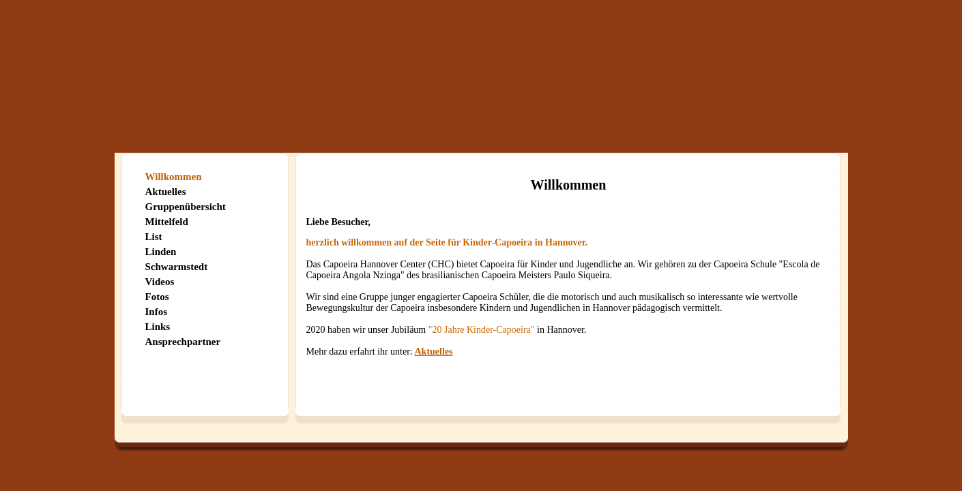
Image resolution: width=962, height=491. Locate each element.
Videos (160, 281)
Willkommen (173, 176)
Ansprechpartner (183, 341)
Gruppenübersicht (185, 206)
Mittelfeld (166, 221)
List (153, 236)
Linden (161, 251)
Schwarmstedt (176, 266)
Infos (156, 311)
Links (158, 326)
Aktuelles (165, 191)
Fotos (157, 296)
